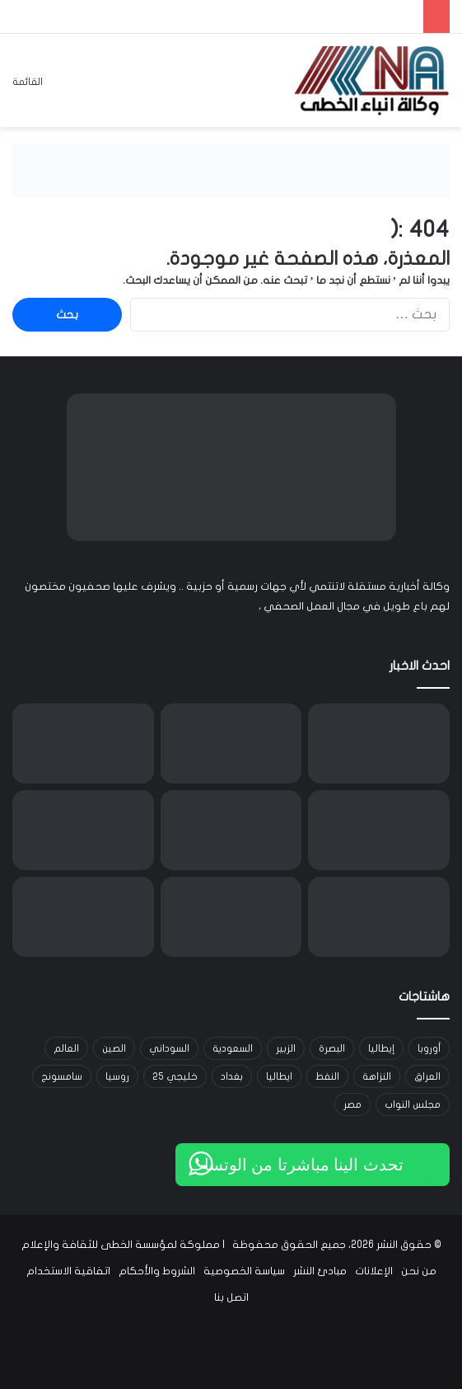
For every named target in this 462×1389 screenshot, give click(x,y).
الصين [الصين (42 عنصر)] (114, 1048)
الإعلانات (374, 1271)
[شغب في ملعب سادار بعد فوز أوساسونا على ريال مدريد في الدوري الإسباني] (83, 917)
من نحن (418, 1271)
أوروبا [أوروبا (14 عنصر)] (429, 1048)
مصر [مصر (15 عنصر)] (352, 1104)
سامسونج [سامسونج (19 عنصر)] (61, 1076)
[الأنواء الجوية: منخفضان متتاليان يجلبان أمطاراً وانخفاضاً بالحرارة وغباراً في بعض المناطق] (83, 744)
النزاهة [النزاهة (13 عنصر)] (376, 1076)
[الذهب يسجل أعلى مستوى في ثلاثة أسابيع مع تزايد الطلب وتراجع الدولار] (231, 744)
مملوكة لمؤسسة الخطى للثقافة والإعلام (120, 1244)
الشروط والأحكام (157, 1271)
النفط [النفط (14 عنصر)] (327, 1076)
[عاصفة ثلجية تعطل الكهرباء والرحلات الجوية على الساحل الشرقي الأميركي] (231, 830)
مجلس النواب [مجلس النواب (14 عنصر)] (413, 1104)
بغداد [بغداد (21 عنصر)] (232, 1076)
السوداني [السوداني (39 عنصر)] (169, 1048)
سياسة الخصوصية (244, 1271)
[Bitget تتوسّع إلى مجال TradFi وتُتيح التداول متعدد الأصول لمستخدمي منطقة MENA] (379, 744)
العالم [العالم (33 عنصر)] (66, 1048)
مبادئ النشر (320, 1271)
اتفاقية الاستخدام (68, 1271)
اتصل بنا (231, 1297)
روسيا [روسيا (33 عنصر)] (117, 1076)
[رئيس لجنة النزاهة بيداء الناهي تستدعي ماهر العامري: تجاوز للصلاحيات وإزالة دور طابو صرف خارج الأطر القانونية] (231, 917)
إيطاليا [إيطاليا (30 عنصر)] (381, 1048)
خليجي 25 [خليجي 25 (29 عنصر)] (175, 1076)
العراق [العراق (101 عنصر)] (427, 1076)
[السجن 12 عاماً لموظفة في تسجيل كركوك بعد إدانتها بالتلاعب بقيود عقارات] (379, 917)
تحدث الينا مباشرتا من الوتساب (296, 1165)
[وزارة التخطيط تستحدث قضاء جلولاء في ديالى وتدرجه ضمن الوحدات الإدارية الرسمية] (83, 830)
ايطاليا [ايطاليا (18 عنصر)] (279, 1076)
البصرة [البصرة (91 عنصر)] (332, 1048)
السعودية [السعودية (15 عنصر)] (232, 1048)
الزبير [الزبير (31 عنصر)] (286, 1048)
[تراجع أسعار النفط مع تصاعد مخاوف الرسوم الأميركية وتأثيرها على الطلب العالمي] (379, 830)
